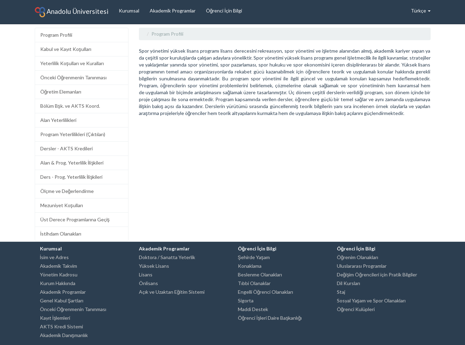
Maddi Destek (253, 309)
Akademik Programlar (173, 11)
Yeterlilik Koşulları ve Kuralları (72, 63)
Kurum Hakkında (57, 283)
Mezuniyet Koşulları (61, 205)
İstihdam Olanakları (61, 234)
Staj (341, 292)
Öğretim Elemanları (61, 92)
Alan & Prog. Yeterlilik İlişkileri (72, 163)
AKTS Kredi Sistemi (61, 326)
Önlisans (148, 283)
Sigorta (246, 300)
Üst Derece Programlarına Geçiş (75, 219)
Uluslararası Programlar (362, 266)
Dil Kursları (348, 283)
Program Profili (56, 35)
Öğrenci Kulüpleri (356, 309)
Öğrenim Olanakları (358, 257)
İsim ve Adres (54, 257)
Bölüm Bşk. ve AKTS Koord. (70, 106)
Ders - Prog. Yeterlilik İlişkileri (71, 177)
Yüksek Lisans (154, 266)
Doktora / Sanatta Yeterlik (167, 257)
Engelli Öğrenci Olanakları (265, 292)
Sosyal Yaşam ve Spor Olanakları (371, 300)
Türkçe (421, 11)
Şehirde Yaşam (254, 257)
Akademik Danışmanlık (64, 335)
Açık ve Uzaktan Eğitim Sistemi (172, 292)
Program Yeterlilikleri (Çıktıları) (72, 134)
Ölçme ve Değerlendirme (67, 191)
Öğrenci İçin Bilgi (224, 11)
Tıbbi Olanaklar (254, 283)
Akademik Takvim (58, 266)
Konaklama (249, 266)
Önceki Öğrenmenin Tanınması (73, 77)
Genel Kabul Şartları (61, 300)
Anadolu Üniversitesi (71, 12)
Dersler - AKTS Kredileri (66, 148)
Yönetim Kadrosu (58, 274)
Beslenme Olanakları (260, 274)
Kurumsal (129, 11)
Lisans (145, 274)
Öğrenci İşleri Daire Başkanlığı (270, 318)
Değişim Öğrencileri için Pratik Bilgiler (377, 274)
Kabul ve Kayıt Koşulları (65, 49)
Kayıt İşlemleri (55, 318)
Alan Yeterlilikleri (58, 120)
